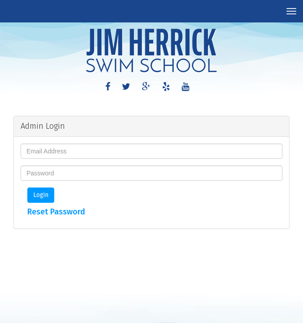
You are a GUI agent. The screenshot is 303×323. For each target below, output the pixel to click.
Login (40, 195)
